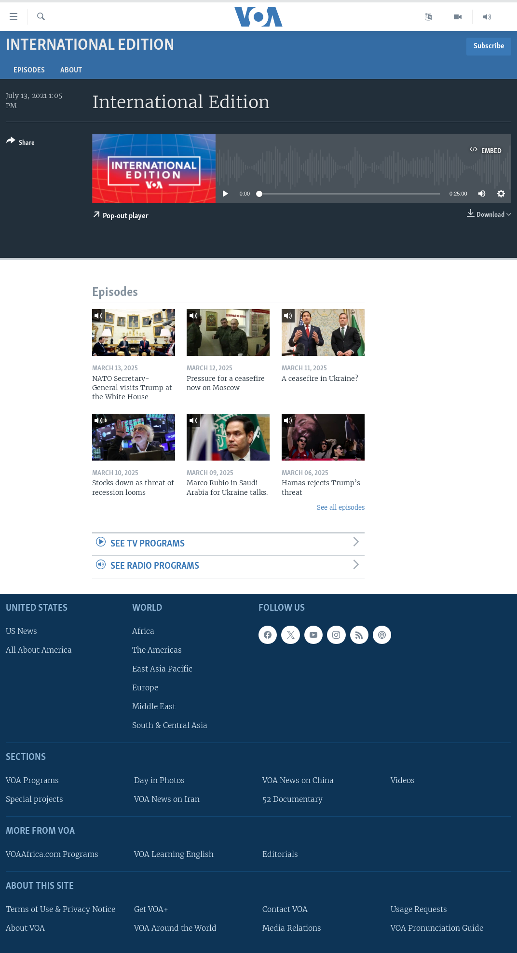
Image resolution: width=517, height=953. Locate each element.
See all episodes (341, 508)
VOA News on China (298, 780)
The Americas (157, 650)
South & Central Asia (169, 725)
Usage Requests (419, 909)
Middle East (154, 706)
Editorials (280, 854)
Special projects (34, 799)
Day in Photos (159, 780)
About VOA (25, 928)
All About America (39, 650)
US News (21, 631)
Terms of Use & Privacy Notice (60, 909)
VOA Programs (32, 780)
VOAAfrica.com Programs (52, 854)
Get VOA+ (151, 909)
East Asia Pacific (162, 668)
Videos (403, 780)
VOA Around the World (175, 928)
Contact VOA (285, 909)
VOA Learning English (174, 854)
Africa (143, 631)
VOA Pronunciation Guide (437, 928)
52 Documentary (292, 799)
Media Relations (291, 928)
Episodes (29, 70)
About (71, 70)
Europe (145, 687)
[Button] (20, 144)
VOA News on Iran (167, 799)
